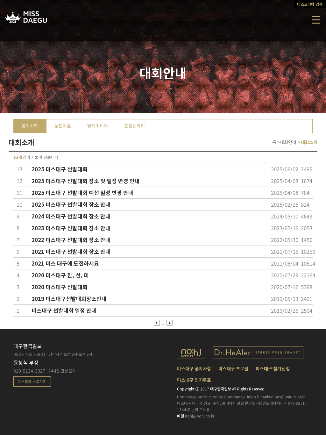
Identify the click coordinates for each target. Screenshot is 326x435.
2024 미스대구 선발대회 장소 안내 (71, 216)
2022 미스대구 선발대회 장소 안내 (71, 240)
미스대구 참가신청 (273, 368)
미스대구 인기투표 (194, 380)
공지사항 (30, 126)
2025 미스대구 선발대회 (60, 169)
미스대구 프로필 (233, 368)
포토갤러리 (134, 126)
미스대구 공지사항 (194, 368)
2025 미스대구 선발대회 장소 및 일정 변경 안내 (86, 181)
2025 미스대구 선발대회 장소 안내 (71, 204)
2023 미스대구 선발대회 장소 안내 (71, 228)
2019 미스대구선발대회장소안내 (69, 299)
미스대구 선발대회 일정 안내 (64, 310)
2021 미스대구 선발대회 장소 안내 (71, 251)
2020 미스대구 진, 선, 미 (60, 275)
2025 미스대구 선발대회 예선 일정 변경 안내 (82, 192)
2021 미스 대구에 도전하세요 (65, 263)
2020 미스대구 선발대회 (60, 287)
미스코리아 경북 (309, 4)
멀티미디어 (97, 126)
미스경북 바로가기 (32, 381)
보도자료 (62, 126)
